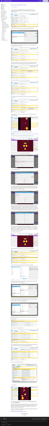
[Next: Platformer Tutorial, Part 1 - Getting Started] (39, 419)
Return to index (24, 411)
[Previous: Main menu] (4, 419)
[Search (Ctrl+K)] (45, 1)
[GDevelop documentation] (2, 1)
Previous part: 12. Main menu (16, 411)
